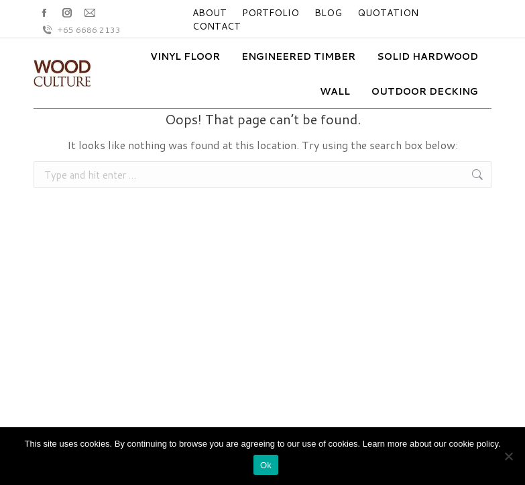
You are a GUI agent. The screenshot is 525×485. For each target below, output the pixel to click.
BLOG (328, 12)
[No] (508, 456)
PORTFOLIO (270, 12)
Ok (266, 465)
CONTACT (216, 26)
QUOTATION (387, 12)
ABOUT (209, 12)
